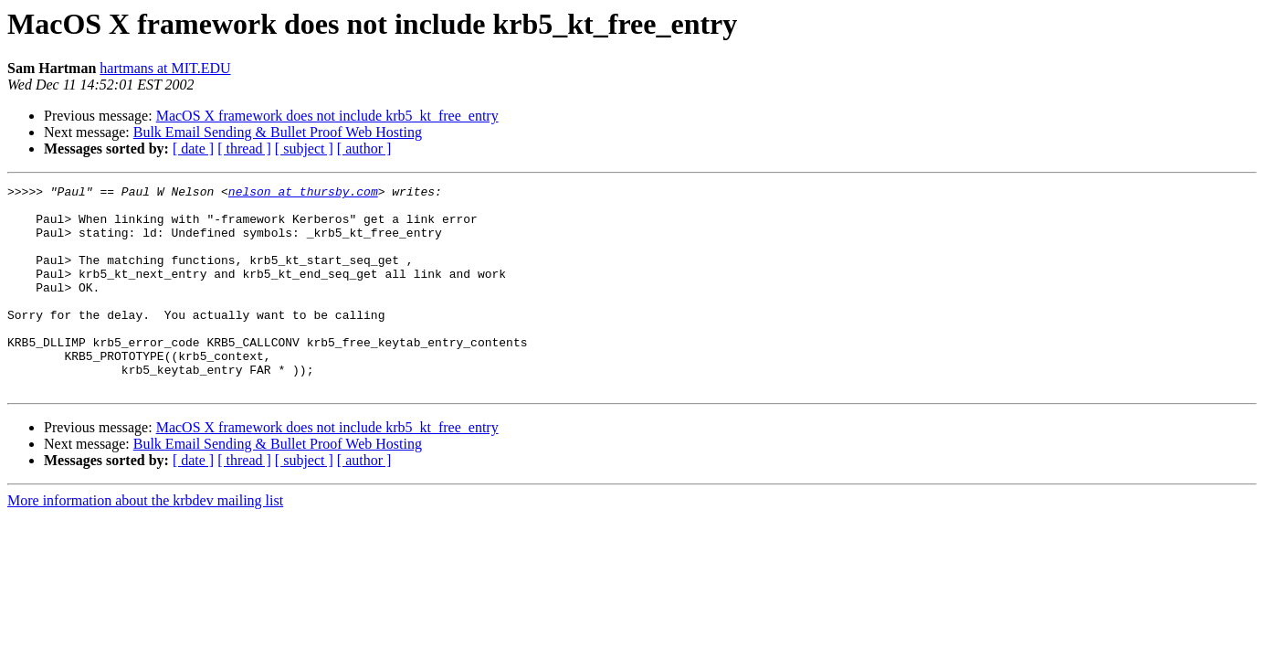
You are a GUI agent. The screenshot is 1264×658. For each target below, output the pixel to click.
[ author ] (364, 148)
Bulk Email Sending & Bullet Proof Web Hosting (277, 132)
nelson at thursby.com (303, 194)
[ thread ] (244, 148)
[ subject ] (304, 148)
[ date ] (193, 148)
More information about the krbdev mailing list (145, 541)
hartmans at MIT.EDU (165, 68)
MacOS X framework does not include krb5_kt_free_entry (327, 115)
